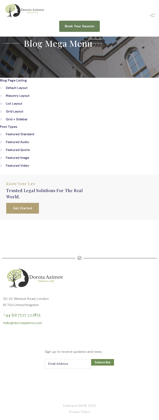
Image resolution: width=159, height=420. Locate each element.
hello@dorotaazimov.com (22, 323)
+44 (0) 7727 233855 (22, 314)
